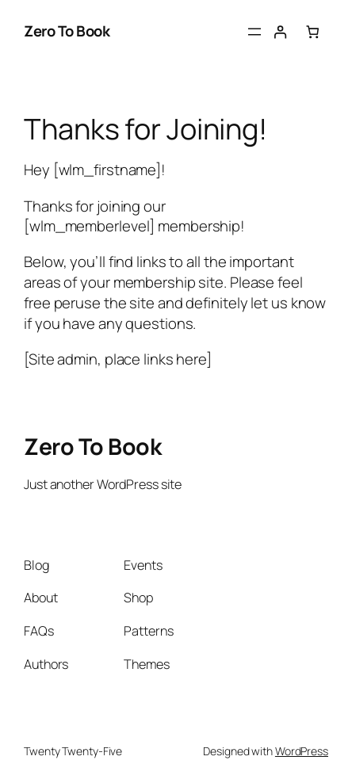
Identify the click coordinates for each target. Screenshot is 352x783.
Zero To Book (66, 31)
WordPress (301, 750)
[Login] (280, 32)
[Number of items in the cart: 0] (312, 32)
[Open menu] (254, 31)
